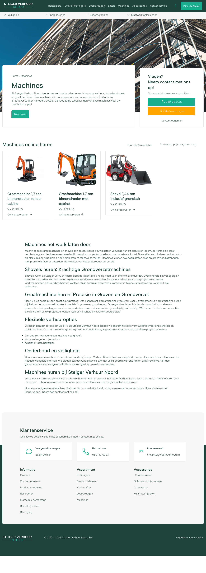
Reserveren (20, 114)
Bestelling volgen (30, 505)
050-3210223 (191, 5)
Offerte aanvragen (172, 111)
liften (148, 388)
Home (14, 75)
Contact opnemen (171, 120)
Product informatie (31, 487)
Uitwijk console (142, 474)
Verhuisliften (84, 487)
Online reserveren (20, 214)
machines (138, 388)
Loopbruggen (97, 5)
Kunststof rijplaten (144, 493)
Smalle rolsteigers (87, 481)
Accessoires (139, 5)
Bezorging (26, 512)
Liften (111, 5)
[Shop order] (180, 144)
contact (59, 391)
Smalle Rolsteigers (75, 5)
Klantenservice (158, 5)
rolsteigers (158, 388)
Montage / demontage (33, 499)
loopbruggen (32, 391)
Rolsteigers (54, 5)
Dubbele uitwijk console (148, 481)
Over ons (25, 474)
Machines (123, 5)
